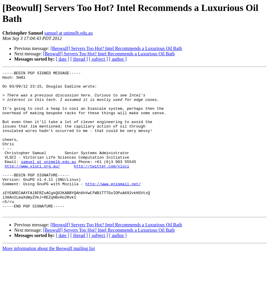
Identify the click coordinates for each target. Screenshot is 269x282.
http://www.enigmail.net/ (113, 207)
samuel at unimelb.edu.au (68, 33)
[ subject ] (98, 59)
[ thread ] (79, 59)
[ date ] (62, 59)
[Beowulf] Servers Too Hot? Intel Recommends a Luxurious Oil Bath (116, 48)
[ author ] (118, 59)
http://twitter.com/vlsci (101, 185)
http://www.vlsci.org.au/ (32, 185)
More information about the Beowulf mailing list (48, 276)
